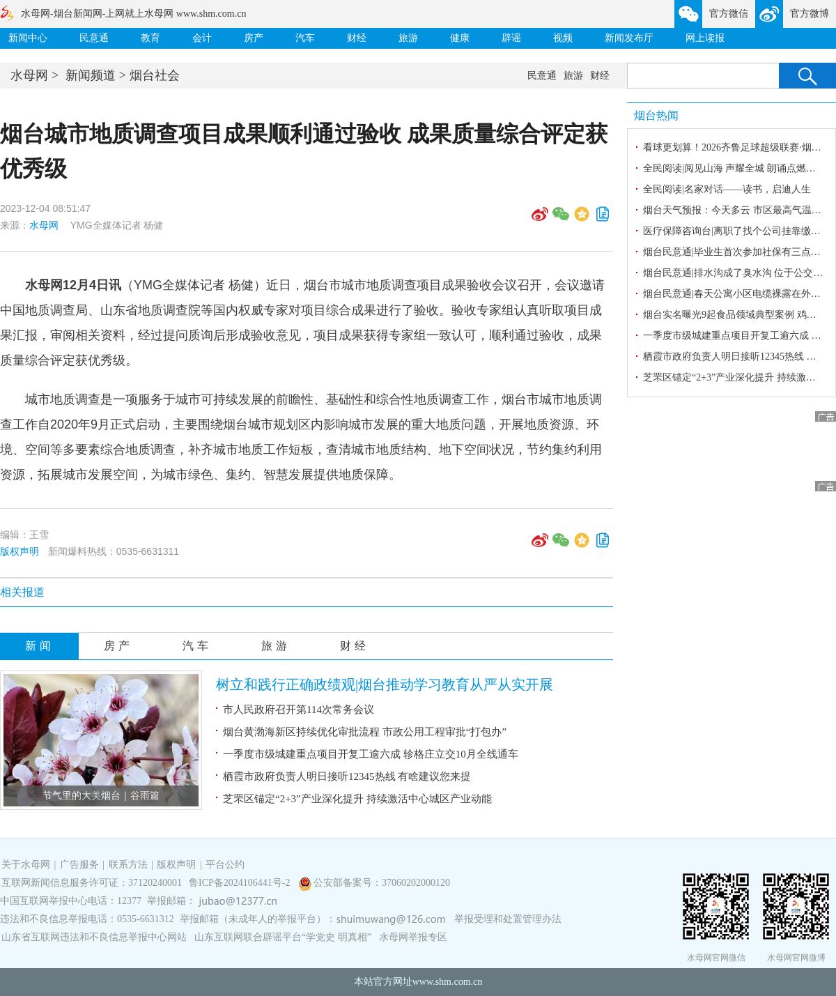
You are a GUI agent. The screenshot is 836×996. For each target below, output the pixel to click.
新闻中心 (27, 38)
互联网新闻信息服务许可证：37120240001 (91, 883)
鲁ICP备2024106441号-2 (241, 883)
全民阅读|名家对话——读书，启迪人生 (727, 189)
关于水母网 (27, 864)
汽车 (305, 38)
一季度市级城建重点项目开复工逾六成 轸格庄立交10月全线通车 (370, 754)
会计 (202, 38)
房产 (253, 38)
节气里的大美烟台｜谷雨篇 (101, 795)
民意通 (94, 38)
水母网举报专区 (413, 937)
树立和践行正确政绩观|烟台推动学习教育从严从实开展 (384, 684)
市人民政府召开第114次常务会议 (298, 709)
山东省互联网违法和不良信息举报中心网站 (94, 937)
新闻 (39, 646)
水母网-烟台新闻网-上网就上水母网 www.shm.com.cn (133, 13)
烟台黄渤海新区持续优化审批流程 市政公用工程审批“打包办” (364, 731)
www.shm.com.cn (447, 981)
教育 (150, 38)
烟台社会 (155, 75)
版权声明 (19, 551)
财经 (356, 38)
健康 (460, 38)
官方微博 (809, 13)
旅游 (408, 38)
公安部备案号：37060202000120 (382, 883)
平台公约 (225, 864)
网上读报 (705, 38)
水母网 (29, 75)
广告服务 (79, 864)
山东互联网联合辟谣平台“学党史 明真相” (282, 937)
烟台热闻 (656, 115)
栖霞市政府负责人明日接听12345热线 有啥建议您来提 (347, 776)
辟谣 (511, 38)
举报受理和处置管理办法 (508, 919)
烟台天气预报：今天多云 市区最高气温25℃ (736, 210)
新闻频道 (90, 75)
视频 (563, 38)
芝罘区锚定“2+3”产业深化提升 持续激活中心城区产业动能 (357, 798)
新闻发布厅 (629, 38)
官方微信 (728, 13)
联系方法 (128, 864)
